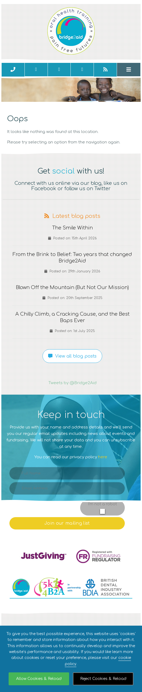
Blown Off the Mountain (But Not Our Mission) (72, 287)
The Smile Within (72, 227)
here (102, 457)
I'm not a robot (102, 504)
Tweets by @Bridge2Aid (72, 383)
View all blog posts (72, 356)
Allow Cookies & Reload (39, 679)
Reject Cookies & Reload (103, 679)
